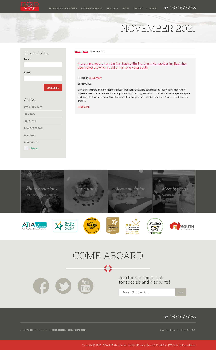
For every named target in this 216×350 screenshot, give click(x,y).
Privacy (141, 345)
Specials (112, 8)
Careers (152, 8)
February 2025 (33, 107)
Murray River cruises (63, 8)
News (125, 8)
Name (27, 58)
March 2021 (31, 142)
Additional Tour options (69, 329)
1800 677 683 (182, 7)
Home (45, 6)
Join (180, 292)
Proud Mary (95, 77)
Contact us (188, 329)
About (138, 8)
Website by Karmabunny (182, 345)
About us (168, 329)
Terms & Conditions (157, 345)
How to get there (34, 329)
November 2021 (33, 128)
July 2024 (29, 114)
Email (27, 72)
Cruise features (91, 8)
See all (31, 148)
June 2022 (30, 121)
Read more (83, 106)
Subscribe (53, 87)
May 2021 (29, 135)
